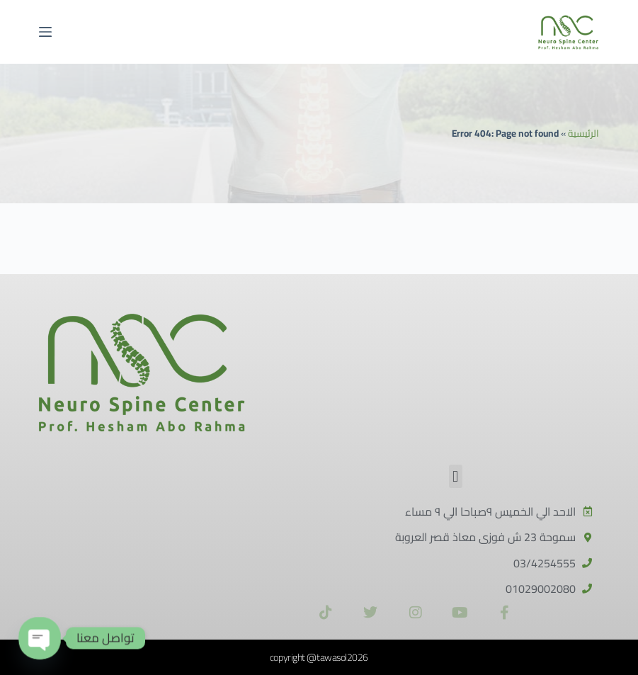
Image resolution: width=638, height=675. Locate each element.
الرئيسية (583, 133)
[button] (455, 476)
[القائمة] (45, 31)
